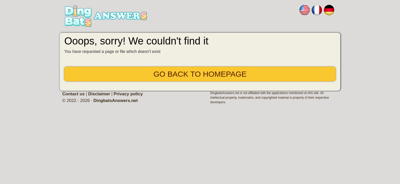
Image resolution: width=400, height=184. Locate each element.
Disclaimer (99, 93)
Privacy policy (128, 93)
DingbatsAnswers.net (115, 100)
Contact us (73, 93)
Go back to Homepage (199, 74)
